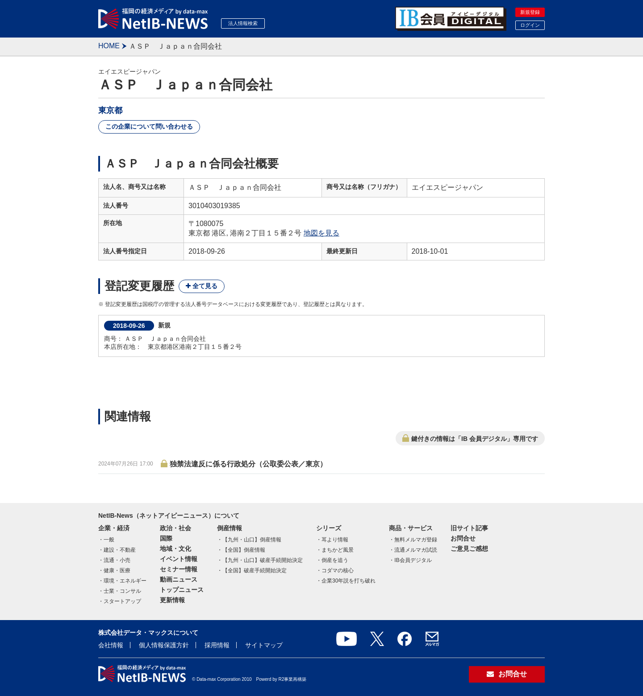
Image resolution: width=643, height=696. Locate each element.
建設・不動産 (120, 550)
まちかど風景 (338, 550)
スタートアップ (122, 601)
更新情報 (172, 600)
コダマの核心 (338, 570)
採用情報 (217, 645)
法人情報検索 (243, 23)
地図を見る (321, 233)
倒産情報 (229, 528)
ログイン (530, 25)
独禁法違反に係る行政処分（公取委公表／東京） (248, 464)
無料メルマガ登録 (415, 540)
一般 (109, 540)
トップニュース (182, 589)
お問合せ (463, 538)
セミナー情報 (178, 569)
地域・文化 (175, 548)
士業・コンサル (122, 591)
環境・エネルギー (125, 581)
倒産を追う (335, 560)
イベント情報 (178, 558)
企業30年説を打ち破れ (349, 581)
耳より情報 (335, 540)
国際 (166, 538)
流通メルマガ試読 (415, 550)
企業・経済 (113, 528)
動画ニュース (178, 579)
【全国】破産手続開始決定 (254, 570)
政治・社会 (175, 528)
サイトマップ (264, 645)
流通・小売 (117, 560)
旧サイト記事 (469, 528)
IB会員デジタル (412, 560)
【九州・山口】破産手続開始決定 (262, 560)
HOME (109, 46)
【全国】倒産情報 (243, 550)
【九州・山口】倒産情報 (251, 540)
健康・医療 (117, 570)
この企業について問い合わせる (149, 126)
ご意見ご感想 (469, 548)
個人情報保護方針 (164, 645)
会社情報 (110, 645)
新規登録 (530, 12)
